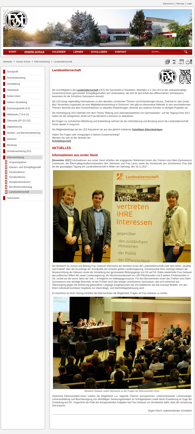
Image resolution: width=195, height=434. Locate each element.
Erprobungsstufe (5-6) (18, 108)
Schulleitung (13, 84)
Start (12, 52)
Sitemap (180, 3)
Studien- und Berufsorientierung (23, 133)
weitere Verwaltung (17, 102)
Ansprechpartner (18, 162)
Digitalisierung (14, 126)
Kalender (59, 52)
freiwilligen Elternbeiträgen (147, 129)
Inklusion (11, 139)
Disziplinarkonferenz (19, 182)
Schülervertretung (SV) (19, 151)
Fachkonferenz (17, 172)
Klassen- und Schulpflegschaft (25, 167)
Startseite (7, 61)
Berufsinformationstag (20, 187)
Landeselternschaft (63, 61)
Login (189, 3)
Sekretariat (13, 90)
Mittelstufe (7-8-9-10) (18, 114)
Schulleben (99, 52)
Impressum (168, 3)
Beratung (12, 145)
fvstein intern (13, 96)
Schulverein (13, 198)
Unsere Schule (34, 52)
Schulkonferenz (17, 177)
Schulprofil (12, 71)
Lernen (78, 52)
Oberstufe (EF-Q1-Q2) (19, 120)
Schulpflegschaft (61, 141)
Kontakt (120, 52)
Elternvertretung (42, 61)
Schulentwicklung (16, 77)
